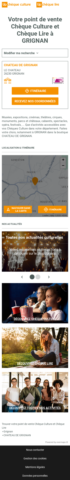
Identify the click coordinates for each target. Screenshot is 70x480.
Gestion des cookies (35, 458)
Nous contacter (35, 449)
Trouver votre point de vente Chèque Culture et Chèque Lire (33, 425)
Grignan (8, 431)
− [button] (63, 166)
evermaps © (62, 442)
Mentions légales (35, 467)
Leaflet (45, 215)
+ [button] (63, 160)
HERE (64, 215)
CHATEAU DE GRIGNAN (17, 435)
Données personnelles (35, 475)
